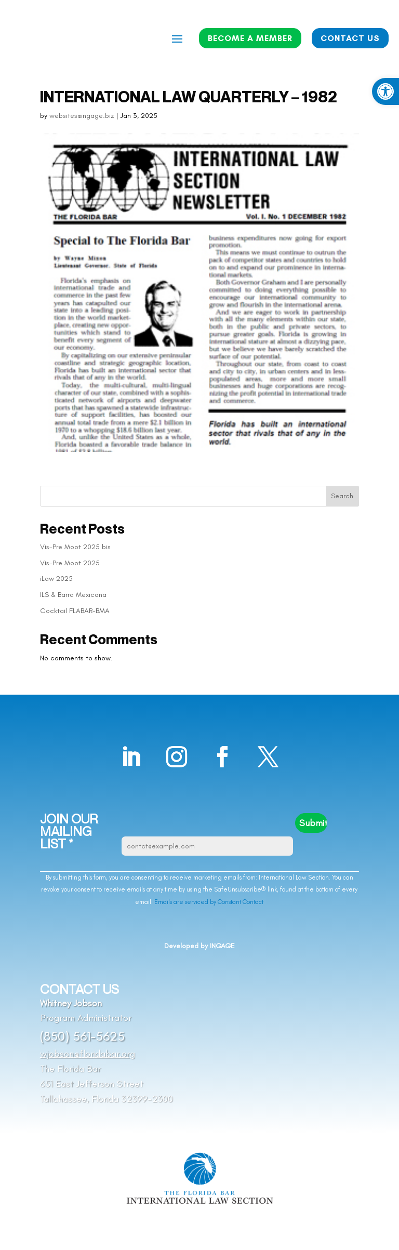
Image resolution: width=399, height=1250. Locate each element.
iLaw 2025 (56, 578)
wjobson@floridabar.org (87, 1053)
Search (342, 495)
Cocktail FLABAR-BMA (75, 610)
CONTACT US (350, 38)
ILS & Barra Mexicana (73, 594)
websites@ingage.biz (81, 115)
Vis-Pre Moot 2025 (70, 562)
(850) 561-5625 (82, 1036)
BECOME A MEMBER (250, 38)
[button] (385, 91)
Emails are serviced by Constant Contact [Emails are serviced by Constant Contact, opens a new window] (208, 902)
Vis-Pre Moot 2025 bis (75, 546)
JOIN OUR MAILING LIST (69, 831)
